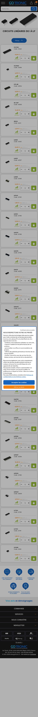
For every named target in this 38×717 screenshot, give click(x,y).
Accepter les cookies (19, 382)
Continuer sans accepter (27, 330)
